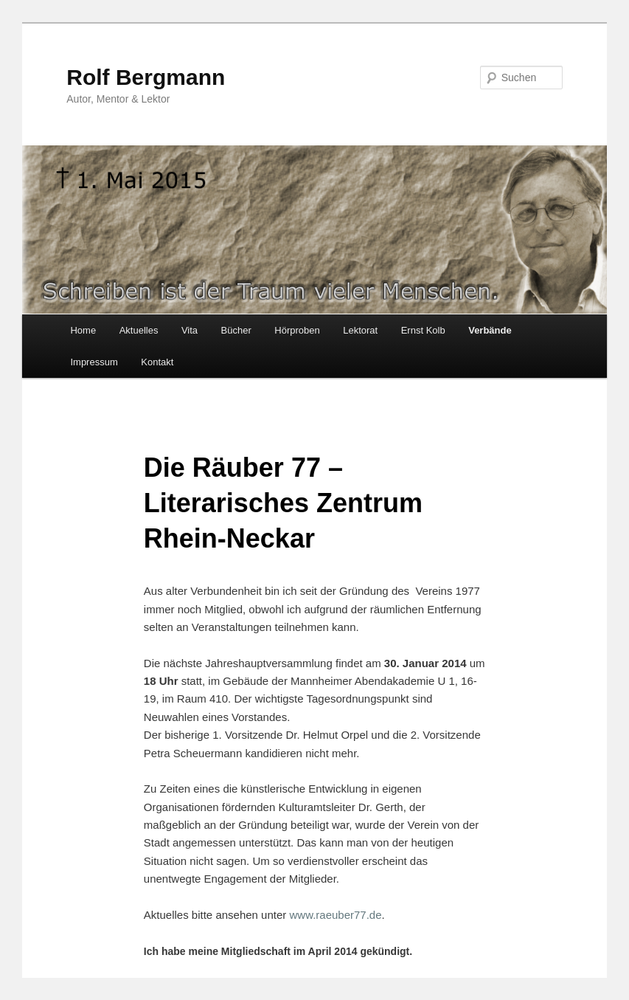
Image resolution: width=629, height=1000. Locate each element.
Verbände (490, 330)
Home (83, 330)
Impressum (93, 362)
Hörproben (296, 330)
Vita (189, 330)
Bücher (236, 330)
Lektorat (360, 330)
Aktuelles (139, 330)
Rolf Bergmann (145, 77)
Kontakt (157, 362)
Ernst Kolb (423, 330)
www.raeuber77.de (335, 914)
